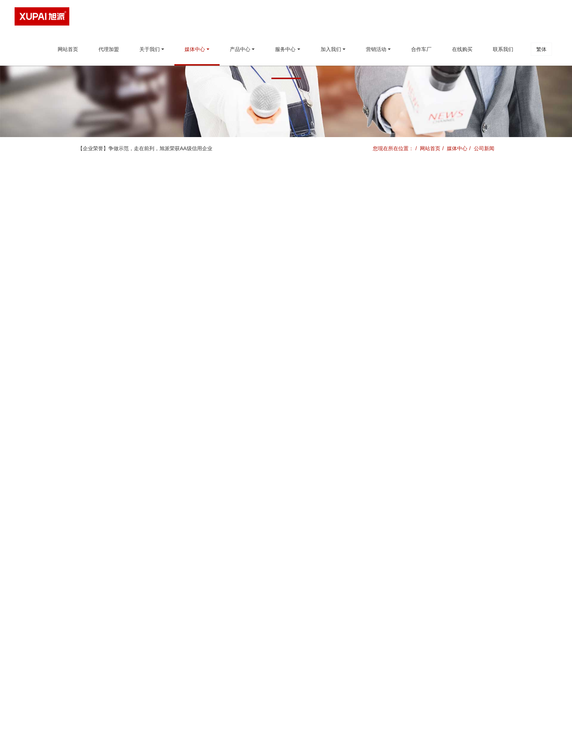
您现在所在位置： (393, 148)
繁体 (541, 49)
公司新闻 (484, 148)
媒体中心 (457, 148)
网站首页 (68, 49)
